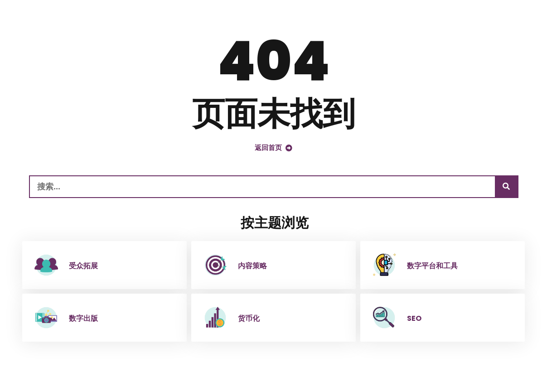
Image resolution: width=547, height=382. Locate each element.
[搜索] (506, 186)
